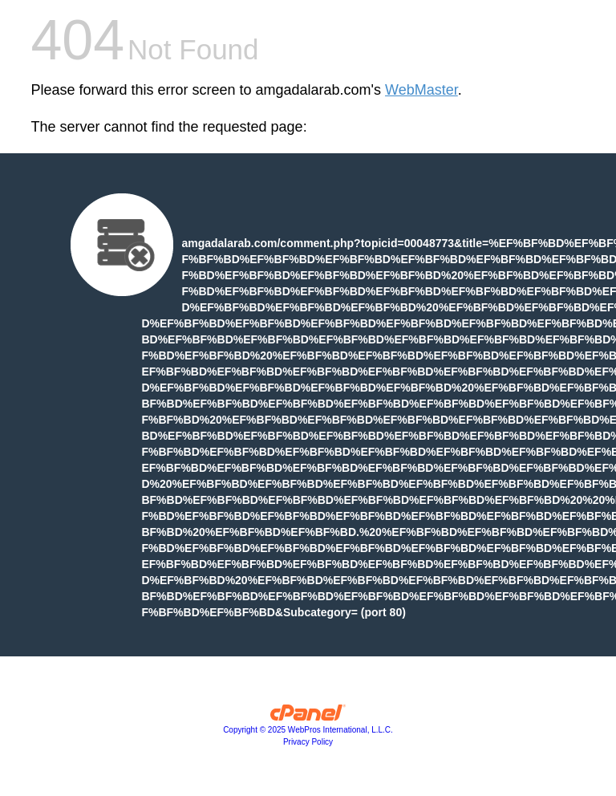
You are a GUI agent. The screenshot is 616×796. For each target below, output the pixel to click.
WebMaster (421, 90)
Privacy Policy (308, 741)
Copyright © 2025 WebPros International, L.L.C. (308, 729)
